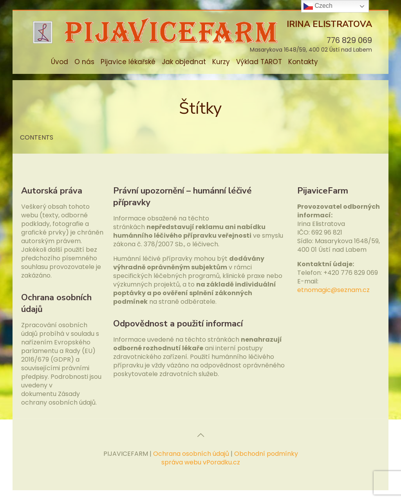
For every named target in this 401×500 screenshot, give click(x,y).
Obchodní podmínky (266, 453)
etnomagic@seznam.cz (333, 289)
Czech (317, 6)
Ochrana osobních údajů (191, 453)
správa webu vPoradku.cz (200, 462)
